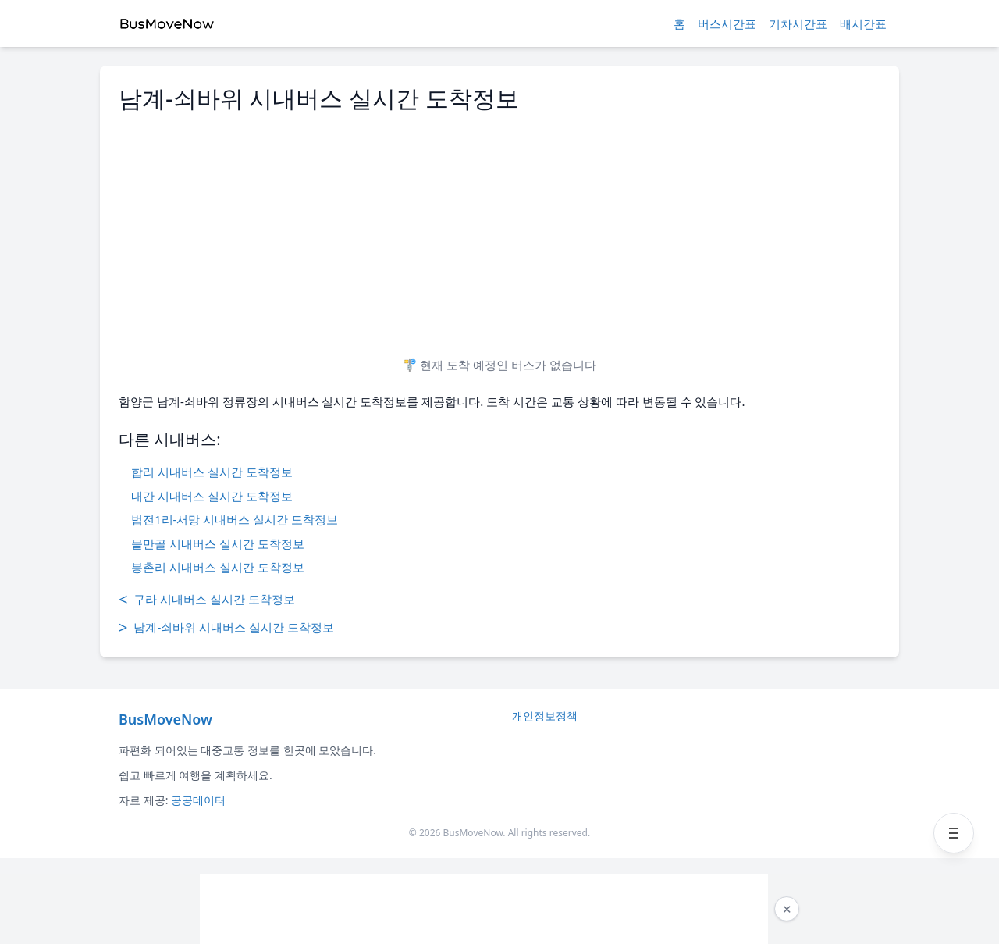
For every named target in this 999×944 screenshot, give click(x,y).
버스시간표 (727, 23)
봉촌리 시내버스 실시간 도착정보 (217, 567)
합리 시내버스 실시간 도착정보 (212, 471)
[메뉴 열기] (953, 833)
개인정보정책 (545, 715)
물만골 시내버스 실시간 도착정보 (217, 543)
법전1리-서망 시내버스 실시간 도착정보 (234, 519)
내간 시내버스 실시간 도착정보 (212, 496)
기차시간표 (798, 23)
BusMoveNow (165, 719)
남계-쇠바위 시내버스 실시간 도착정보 (226, 628)
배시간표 (863, 23)
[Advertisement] (499, 228)
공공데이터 (198, 800)
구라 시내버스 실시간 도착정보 (207, 600)
